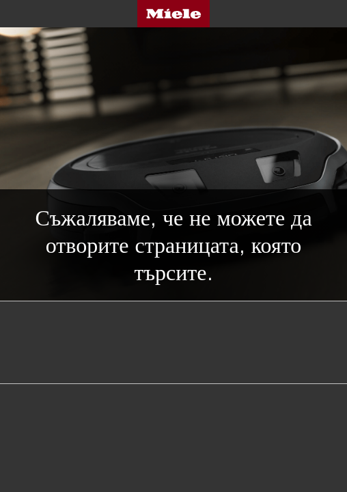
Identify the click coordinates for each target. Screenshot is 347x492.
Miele (173, 13)
